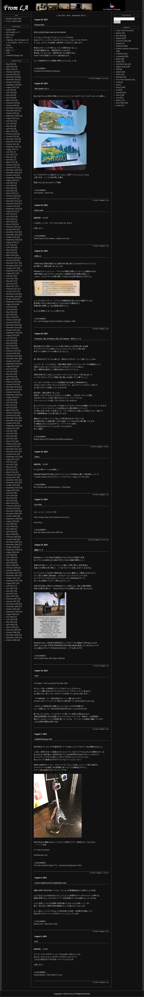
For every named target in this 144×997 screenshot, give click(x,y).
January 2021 (11, 167)
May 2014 (10, 374)
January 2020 (11, 198)
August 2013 (11, 397)
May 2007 (10, 591)
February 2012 (11, 444)
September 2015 (12, 333)
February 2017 (11, 289)
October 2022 (11, 113)
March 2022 (10, 131)
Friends (103, 540)
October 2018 (11, 237)
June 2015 (10, 341)
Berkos (118, 33)
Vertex (118, 74)
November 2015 (12, 328)
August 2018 (11, 242)
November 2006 (12, 607)
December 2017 (12, 263)
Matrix (118, 59)
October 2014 (11, 361)
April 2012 (10, 439)
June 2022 (10, 124)
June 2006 (10, 619)
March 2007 (10, 596)
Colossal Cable (122, 41)
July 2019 (9, 214)
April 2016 (10, 315)
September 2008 (12, 550)
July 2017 (9, 276)
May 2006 (10, 622)
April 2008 (10, 563)
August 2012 (11, 428)
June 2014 (10, 372)
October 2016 (11, 299)
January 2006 (11, 632)
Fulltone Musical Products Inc (127, 49)
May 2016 (10, 312)
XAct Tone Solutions (123, 80)
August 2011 (11, 459)
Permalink (91, 78)
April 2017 (10, 284)
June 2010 (10, 495)
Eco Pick (9, 48)
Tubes (8, 45)
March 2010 (10, 503)
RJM (118, 69)
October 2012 (11, 423)
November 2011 (12, 452)
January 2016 (11, 322)
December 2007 (12, 573)
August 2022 (11, 118)
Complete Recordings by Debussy (47, 71)
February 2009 (11, 537)
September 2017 (12, 271)
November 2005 (12, 638)
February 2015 (11, 351)
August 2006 (11, 614)
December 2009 (12, 511)
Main (68, 15)
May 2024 (10, 64)
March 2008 (10, 565)
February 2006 (11, 630)
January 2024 (11, 74)
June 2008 (10, 557)
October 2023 (11, 82)
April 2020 (10, 191)
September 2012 (12, 426)
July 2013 (9, 400)
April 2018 (10, 253)
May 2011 (10, 467)
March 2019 (10, 224)
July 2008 (9, 555)
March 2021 (10, 162)
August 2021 (11, 149)
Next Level (10, 35)
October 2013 (11, 392)
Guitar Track (38, 56)
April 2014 (10, 377)
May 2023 (10, 95)
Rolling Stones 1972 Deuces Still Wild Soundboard (53, 439)
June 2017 (10, 279)
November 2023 (12, 80)
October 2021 (11, 144)
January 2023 (11, 105)
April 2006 (10, 625)
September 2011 (12, 457)
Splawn (119, 72)
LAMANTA (106, 873)
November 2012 (12, 421)
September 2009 (12, 519)
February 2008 (11, 568)
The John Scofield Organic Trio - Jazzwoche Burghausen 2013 (58, 865)
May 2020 (10, 188)
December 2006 (12, 604)
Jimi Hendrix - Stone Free (43, 193)
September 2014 (12, 364)
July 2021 (9, 152)
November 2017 (12, 266)
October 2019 (11, 206)
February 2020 (11, 196)
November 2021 (12, 142)
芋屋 (85, 643)
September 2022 (12, 116)
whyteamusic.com (40, 855)
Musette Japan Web (13, 19)
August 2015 (11, 335)
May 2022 (10, 126)
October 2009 (11, 516)
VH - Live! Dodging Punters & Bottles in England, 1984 (54, 321)
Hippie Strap (120, 67)
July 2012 (9, 431)
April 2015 (10, 346)
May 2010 (10, 498)
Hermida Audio (121, 64)
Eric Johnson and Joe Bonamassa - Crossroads (52, 487)
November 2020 (12, 173)
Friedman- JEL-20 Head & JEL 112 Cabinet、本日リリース (57, 339)
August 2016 (11, 304)
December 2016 (12, 294)
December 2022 (12, 108)
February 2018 (11, 258)
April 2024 (10, 67)
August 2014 (11, 366)
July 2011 (9, 462)
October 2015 (11, 330)
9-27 (36, 942)
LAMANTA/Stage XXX (14, 56)
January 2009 (11, 539)
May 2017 (10, 281)
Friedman (106, 446)
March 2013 (10, 410)
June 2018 (10, 248)
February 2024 (11, 72)
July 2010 (9, 493)
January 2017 (11, 291)
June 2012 (10, 433)
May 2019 (10, 219)
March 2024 (10, 69)
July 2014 (9, 369)
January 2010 (11, 508)
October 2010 (11, 485)
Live (107, 666)
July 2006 (9, 617)
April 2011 (10, 470)
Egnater (119, 43)
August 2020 (11, 180)
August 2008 (11, 552)
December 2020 (12, 170)
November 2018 (12, 235)
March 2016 (10, 317)
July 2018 (9, 245)
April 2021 (10, 160)
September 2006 (12, 612)
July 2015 (9, 338)
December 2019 (12, 201)
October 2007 (11, 578)
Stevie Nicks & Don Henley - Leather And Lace (51, 238)
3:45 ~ (8, 53)
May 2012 (10, 436)
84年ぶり (9, 37)
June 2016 (10, 310)
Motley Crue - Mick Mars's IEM (45, 924)
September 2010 (12, 488)
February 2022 (11, 134)
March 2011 (10, 472)
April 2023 (10, 98)
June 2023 (10, 93)
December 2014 (12, 356)
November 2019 (12, 204)
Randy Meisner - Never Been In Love (48, 975)
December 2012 (12, 418)
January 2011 (11, 477)
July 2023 (9, 90)
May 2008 (10, 560)
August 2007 (11, 583)
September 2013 (12, 395)
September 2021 (12, 147)
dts (117, 85)
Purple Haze (11, 30)
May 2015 (10, 343)
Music (107, 78)
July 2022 (9, 121)
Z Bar (118, 82)
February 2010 (11, 506)
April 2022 (10, 129)
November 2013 (12, 390)
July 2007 (9, 586)
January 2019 (11, 229)
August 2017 (11, 273)
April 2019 (10, 222)
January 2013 (11, 415)
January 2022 (11, 136)
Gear (107, 246)
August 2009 (11, 521)
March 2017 (10, 286)
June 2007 (10, 588)
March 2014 (10, 379)
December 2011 (12, 449)
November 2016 (12, 297)
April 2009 (10, 532)
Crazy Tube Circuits (123, 31)
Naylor (118, 62)
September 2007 (12, 581)
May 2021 (10, 157)
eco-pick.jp (38, 522)
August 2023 (11, 87)
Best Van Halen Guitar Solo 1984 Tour (48, 532)
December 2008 (12, 542)
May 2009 (10, 529)
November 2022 (12, 111)
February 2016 (11, 320)
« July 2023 (60, 15)
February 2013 (11, 413)
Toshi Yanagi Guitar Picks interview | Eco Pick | (52, 517)
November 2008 (12, 545)
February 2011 (11, 475)
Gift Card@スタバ (13, 32)
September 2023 (12, 85)
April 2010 (10, 501)
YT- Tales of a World (41, 850)
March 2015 (10, 348)
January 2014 (11, 384)
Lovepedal (120, 56)
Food (118, 90)
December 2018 (12, 232)
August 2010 (11, 490)
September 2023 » (79, 15)
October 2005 (11, 640)
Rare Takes (120, 103)
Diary (103, 78)
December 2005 (12, 635)
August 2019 (11, 211)
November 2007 (12, 576)
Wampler (119, 77)
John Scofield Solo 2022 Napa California (49, 658)
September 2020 (12, 178)
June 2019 (10, 217)
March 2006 (10, 627)
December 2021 (12, 139)
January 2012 (11, 446)
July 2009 (9, 524)
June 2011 (10, 464)
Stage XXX (82, 754)
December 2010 (12, 480)
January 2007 (11, 601)
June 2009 (10, 526)
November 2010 (12, 483)
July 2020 (9, 183)
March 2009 (10, 534)
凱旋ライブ (10, 50)
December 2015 (12, 325)
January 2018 (11, 260)
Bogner (119, 38)
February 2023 (11, 103)
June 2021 (10, 155)
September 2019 (12, 209)
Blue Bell (119, 36)
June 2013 (10, 402)
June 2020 (10, 186)
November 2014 (12, 359)
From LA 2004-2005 (13, 21)
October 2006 (11, 609)
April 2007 (10, 594)
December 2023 (12, 77)
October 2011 (11, 454)
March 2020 (10, 193)
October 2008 (11, 547)
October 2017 (11, 268)
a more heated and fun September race (50, 883)
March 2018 (10, 255)
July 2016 (9, 307)
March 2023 (10, 100)
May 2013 (10, 405)
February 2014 (11, 382)
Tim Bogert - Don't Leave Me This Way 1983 (51, 683)
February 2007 (11, 599)
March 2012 (10, 441)
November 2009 (12, 514)
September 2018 (12, 240)
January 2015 (11, 353)
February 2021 (11, 165)
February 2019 (11, 227)
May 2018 (10, 250)
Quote (118, 105)
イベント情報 (41, 845)
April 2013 (10, 408)
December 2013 (12, 387)
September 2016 (12, 302)
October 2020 (11, 175)
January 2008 (11, 570)
